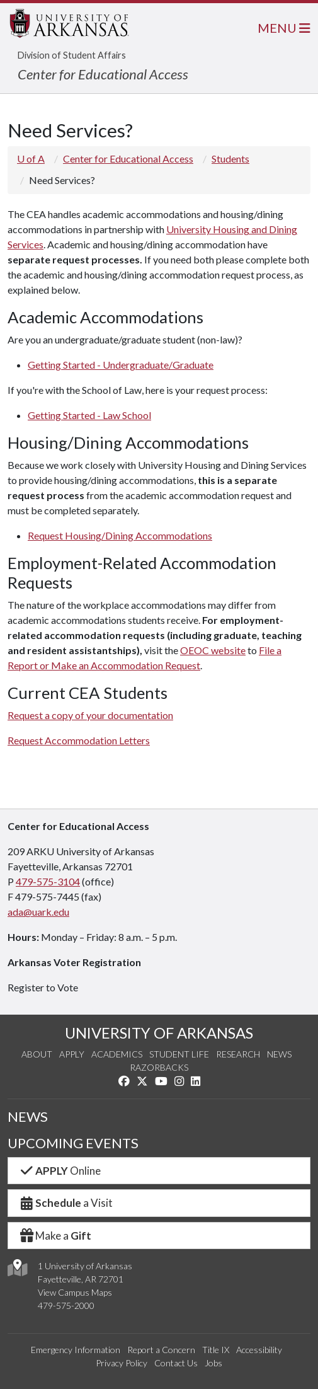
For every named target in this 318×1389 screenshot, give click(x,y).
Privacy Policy (121, 1362)
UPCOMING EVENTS (73, 1142)
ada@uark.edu (38, 912)
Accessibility (259, 1349)
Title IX (215, 1349)
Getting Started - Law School (89, 415)
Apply (71, 1054)
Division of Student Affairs (72, 55)
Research (238, 1054)
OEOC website (213, 650)
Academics (116, 1054)
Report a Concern (161, 1349)
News (279, 1054)
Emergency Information (75, 1349)
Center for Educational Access (103, 74)
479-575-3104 (48, 881)
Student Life (179, 1054)
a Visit (65, 1202)
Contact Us (176, 1362)
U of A (31, 158)
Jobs (213, 1362)
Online (59, 1170)
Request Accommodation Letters (79, 740)
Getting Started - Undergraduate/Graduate (120, 365)
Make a (54, 1235)
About (36, 1054)
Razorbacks (159, 1067)
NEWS (28, 1116)
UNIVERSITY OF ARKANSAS (159, 1032)
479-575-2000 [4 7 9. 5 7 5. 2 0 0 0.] (66, 1305)
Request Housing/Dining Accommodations (120, 535)
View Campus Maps (75, 1292)
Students (230, 158)
